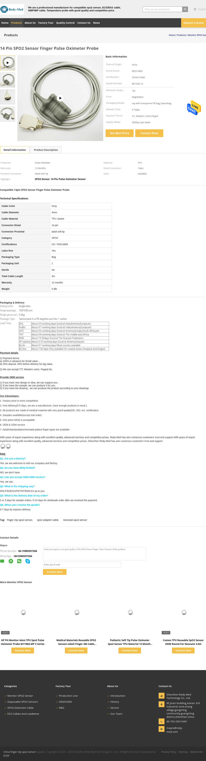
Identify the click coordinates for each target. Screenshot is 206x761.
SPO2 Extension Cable (19, 707)
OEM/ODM (64, 701)
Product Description (46, 149)
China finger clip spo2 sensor (19, 751)
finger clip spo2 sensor (19, 520)
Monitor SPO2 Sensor (18, 695)
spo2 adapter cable (47, 520)
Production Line (67, 695)
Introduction (116, 695)
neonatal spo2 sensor (75, 520)
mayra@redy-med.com (175, 729)
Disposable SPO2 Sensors (21, 701)
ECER (6, 755)
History (113, 701)
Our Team (114, 713)
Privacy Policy (168, 751)
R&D (60, 707)
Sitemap (183, 751)
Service (113, 707)
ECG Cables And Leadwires (21, 713)
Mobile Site (196, 751)
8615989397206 (23, 556)
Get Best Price (119, 133)
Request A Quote (194, 22)
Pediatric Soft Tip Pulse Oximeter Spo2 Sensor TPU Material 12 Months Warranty (130, 644)
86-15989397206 (27, 551)
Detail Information (15, 149)
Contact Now (149, 133)
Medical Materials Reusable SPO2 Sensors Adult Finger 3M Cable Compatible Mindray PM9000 (76, 644)
